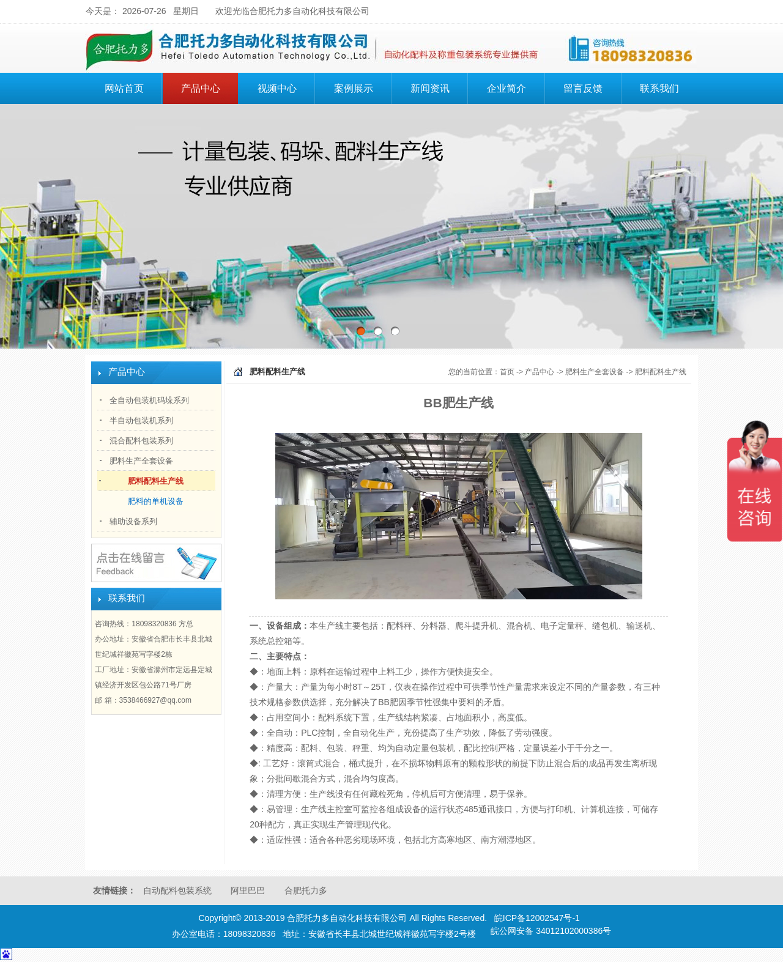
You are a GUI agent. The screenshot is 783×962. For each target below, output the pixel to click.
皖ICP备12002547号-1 (537, 918)
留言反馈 (583, 88)
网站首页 (124, 88)
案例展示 (353, 88)
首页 (507, 372)
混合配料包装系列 (141, 440)
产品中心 (208, 87)
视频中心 (277, 88)
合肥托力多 (305, 890)
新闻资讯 (430, 88)
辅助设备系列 (133, 521)
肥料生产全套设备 (141, 460)
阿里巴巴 (248, 890)
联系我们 (659, 88)
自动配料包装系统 (177, 890)
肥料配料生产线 (156, 481)
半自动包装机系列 (141, 420)
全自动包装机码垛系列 (149, 400)
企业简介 (514, 87)
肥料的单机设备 (156, 501)
